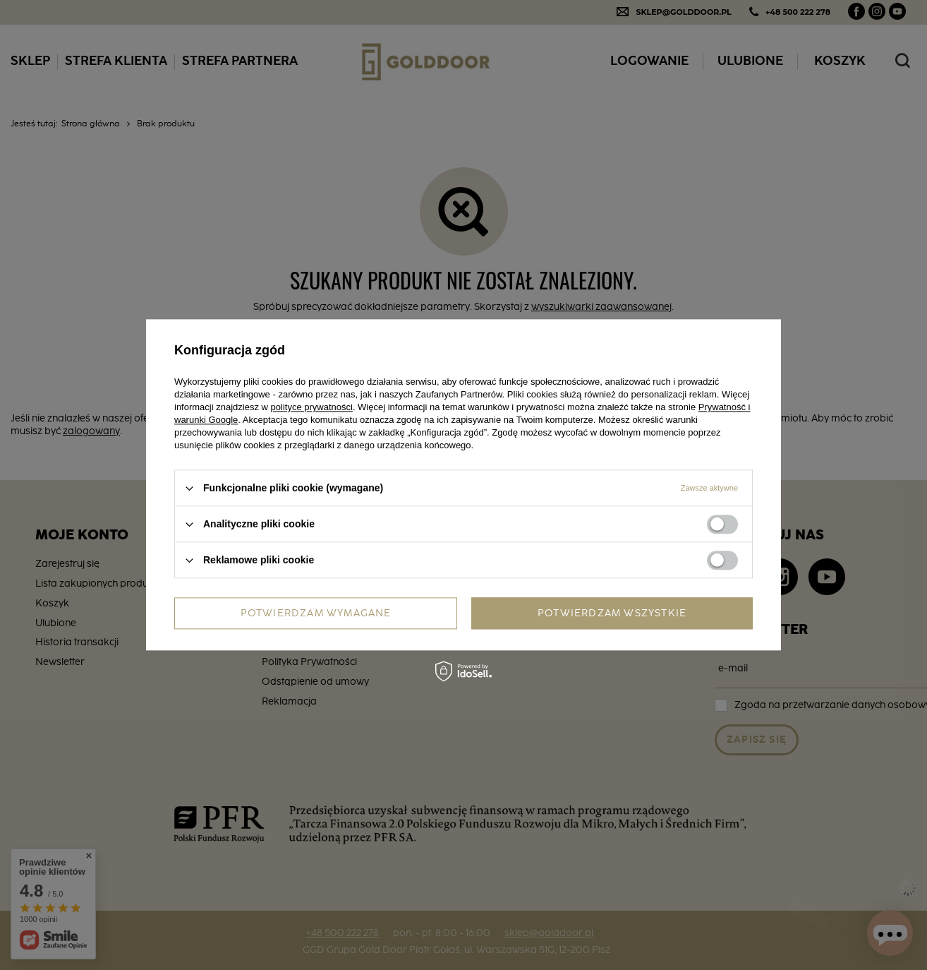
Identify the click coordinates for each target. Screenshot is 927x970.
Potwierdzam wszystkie (612, 613)
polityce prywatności (312, 407)
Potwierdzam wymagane (316, 613)
